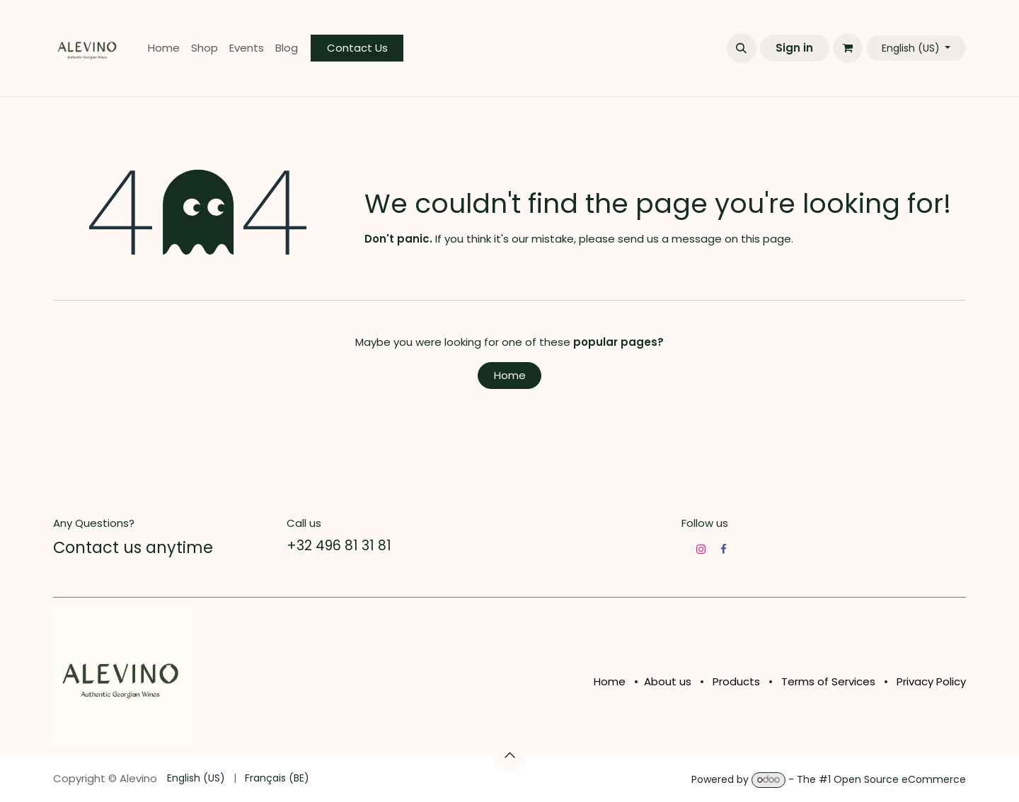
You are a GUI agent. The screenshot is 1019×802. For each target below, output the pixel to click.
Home (510, 375)
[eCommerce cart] (848, 48)
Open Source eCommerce (900, 779)
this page (766, 238)
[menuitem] (163, 48)
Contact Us (357, 47)
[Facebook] (723, 549)
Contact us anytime (133, 547)
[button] (741, 48)
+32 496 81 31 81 (339, 545)
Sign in (794, 47)
